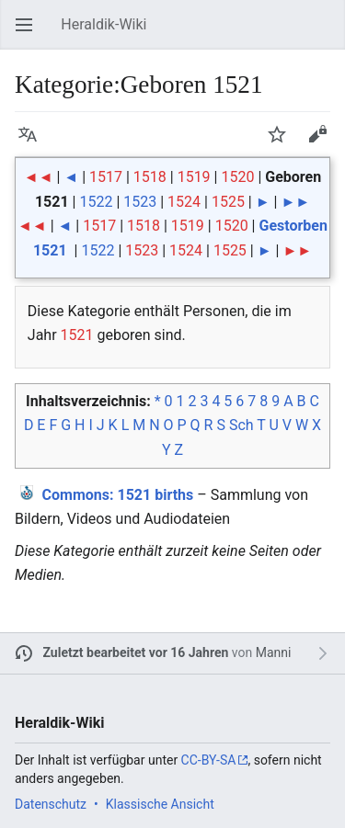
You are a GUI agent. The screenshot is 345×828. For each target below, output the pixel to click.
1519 (194, 177)
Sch (241, 425)
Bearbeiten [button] (323, 143)
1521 (77, 335)
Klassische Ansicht (160, 804)
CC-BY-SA (208, 760)
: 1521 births (118, 495)
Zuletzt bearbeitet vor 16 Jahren (136, 652)
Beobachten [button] (282, 143)
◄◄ (38, 177)
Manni (274, 652)
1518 (150, 177)
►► (295, 201)
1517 (105, 177)
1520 (237, 177)
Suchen (326, 33)
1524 (184, 201)
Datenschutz (50, 804)
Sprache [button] (33, 143)
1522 (95, 201)
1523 (139, 201)
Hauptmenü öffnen (29, 33)
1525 (228, 201)
